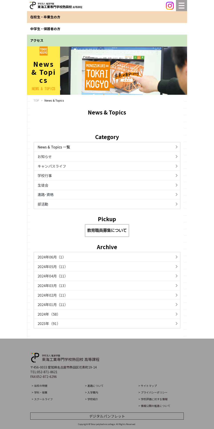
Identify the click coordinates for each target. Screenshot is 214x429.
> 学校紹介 (91, 399)
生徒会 (108, 185)
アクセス (36, 40)
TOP (36, 100)
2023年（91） (108, 323)
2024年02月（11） (108, 295)
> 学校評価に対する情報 (153, 399)
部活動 (108, 204)
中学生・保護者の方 (45, 28)
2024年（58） (108, 314)
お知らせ (108, 156)
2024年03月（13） (108, 285)
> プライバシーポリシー (153, 392)
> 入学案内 (91, 392)
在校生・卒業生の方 (45, 17)
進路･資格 (108, 194)
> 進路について (94, 385)
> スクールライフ (42, 399)
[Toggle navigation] (181, 5)
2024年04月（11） (108, 276)
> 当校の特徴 (39, 385)
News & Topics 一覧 (108, 147)
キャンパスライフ (108, 166)
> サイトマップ (147, 385)
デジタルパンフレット (107, 416)
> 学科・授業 (39, 392)
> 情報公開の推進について (154, 406)
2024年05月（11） (108, 266)
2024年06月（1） (108, 257)
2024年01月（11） (108, 304)
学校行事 (108, 175)
